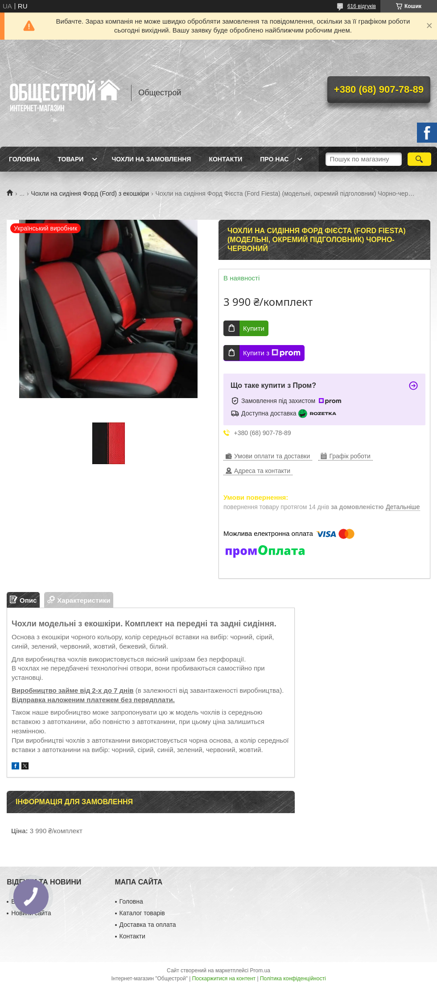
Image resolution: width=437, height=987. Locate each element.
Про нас (274, 159)
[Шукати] (419, 159)
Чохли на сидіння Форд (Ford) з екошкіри (90, 193)
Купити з (272, 353)
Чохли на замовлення (151, 159)
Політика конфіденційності (293, 978)
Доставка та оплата (148, 924)
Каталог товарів (142, 913)
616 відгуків (361, 6)
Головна (24, 159)
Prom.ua (260, 970)
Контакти (225, 159)
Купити (253, 328)
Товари (70, 159)
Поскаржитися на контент (224, 978)
